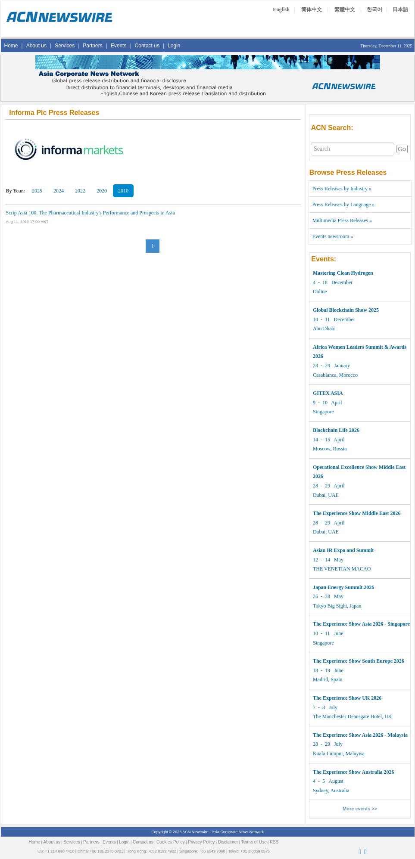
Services (65, 46)
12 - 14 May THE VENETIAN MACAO (343, 559)
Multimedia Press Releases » (342, 220)
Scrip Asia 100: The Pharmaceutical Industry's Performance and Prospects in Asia (90, 213)
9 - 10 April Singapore (328, 402)
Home (11, 46)
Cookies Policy (170, 842)
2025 (37, 191)
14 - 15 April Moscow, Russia (336, 439)
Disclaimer (228, 842)
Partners (92, 46)
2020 (102, 191)
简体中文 (311, 9)
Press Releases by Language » (343, 205)
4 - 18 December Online (343, 282)
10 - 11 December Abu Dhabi (346, 319)
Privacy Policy (201, 842)
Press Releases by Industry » (341, 189)
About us (36, 46)
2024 (58, 191)
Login (174, 46)
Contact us (147, 46)
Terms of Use (254, 842)
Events (119, 46)
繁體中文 (344, 9)
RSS (274, 842)
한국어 (374, 9)
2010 (123, 191)
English (281, 9)
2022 (80, 191)
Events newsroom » (332, 236)
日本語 (400, 9)
